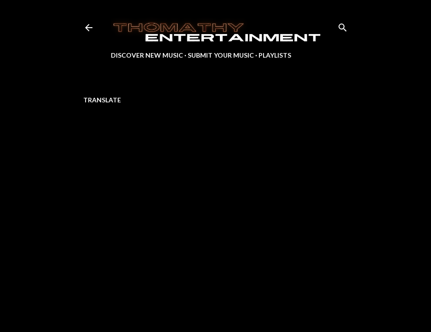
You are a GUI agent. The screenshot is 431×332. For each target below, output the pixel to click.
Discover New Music (147, 55)
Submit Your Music (221, 55)
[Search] (342, 26)
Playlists (275, 55)
